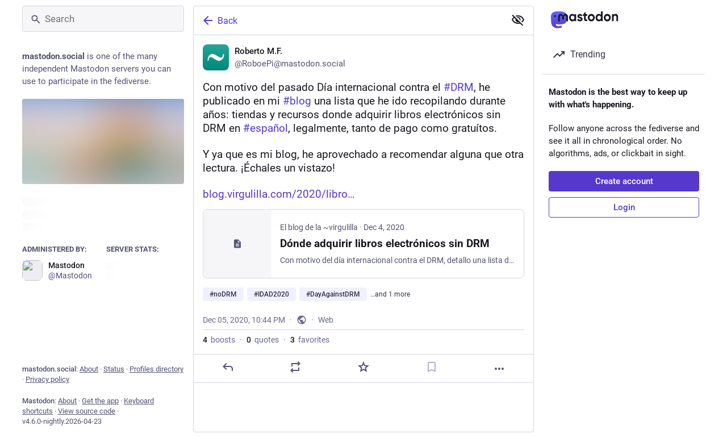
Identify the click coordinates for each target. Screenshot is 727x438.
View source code (86, 411)
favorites (309, 340)
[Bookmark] (431, 367)
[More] (499, 369)
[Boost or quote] (295, 367)
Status (113, 369)
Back (219, 20)
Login (624, 207)
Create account (624, 181)
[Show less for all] (518, 20)
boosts (219, 340)
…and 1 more (390, 294)
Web (325, 319)
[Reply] (228, 367)
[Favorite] (363, 367)
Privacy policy (47, 379)
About (89, 369)
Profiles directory (156, 369)
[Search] (103, 19)
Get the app (100, 401)
